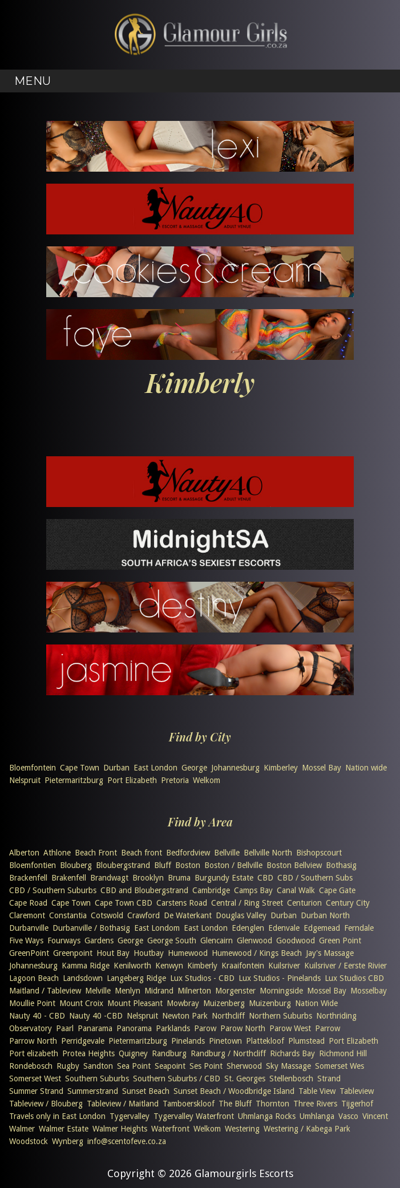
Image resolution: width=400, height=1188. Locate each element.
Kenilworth (132, 965)
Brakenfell (68, 877)
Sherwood (244, 1066)
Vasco (348, 1116)
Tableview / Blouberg (46, 1103)
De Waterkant (188, 915)
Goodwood (295, 940)
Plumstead (306, 1040)
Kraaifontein (242, 965)
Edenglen (248, 927)
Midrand (158, 990)
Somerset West (35, 1078)
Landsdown (83, 978)
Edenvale (284, 927)
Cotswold (107, 915)
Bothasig (341, 865)
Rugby (67, 1066)
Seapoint (170, 1066)
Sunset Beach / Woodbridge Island (233, 1091)
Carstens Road (181, 902)
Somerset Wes (339, 1066)
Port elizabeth (33, 1053)
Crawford (143, 915)
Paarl (65, 1028)
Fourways (63, 940)
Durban (116, 767)
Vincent (375, 1116)
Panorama (134, 1028)
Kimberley (281, 767)
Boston (187, 865)
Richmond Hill (343, 1053)
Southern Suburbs (97, 1078)
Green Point (340, 940)
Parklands (173, 1028)
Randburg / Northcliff (228, 1053)
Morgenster (235, 990)
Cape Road (28, 902)
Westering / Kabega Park (307, 1128)
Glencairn (216, 940)
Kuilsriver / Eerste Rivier (345, 965)
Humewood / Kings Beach (257, 953)
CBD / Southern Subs (315, 877)
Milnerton (194, 990)
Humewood (188, 953)
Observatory (30, 1028)
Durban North (325, 915)
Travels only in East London (57, 1116)
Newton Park (185, 1015)
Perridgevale (82, 1040)
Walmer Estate (63, 1128)
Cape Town (79, 767)
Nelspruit (25, 780)
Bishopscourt (319, 852)
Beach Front (96, 852)
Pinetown (225, 1040)
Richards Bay (292, 1053)
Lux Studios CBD (354, 978)
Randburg (169, 1053)
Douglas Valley (241, 915)
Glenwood (254, 940)
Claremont (27, 915)
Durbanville (29, 927)
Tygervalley (130, 1116)
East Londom (157, 927)
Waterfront (170, 1128)
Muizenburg (270, 1003)
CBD (265, 877)
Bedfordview (188, 852)
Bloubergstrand (123, 865)
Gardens (99, 940)
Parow (205, 1028)
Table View (317, 1091)
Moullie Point (32, 1003)
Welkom (206, 780)
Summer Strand (36, 1091)
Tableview (357, 1091)
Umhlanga (317, 1116)
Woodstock (28, 1141)
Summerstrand (92, 1091)
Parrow (327, 1028)
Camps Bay (253, 890)
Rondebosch (30, 1066)
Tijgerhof (357, 1103)
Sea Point (134, 1066)
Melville (98, 990)
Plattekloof (265, 1040)
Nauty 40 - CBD (37, 1015)
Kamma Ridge (86, 965)
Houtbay (149, 953)
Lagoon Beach (34, 978)
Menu (32, 81)
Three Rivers (315, 1103)
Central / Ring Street (247, 902)
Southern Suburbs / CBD (176, 1078)
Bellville (227, 852)
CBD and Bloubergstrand (144, 890)
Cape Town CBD (123, 902)
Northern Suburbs (280, 1015)
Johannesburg (235, 767)
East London (155, 767)
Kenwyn (169, 965)
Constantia (68, 915)
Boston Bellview (294, 865)
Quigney (133, 1053)
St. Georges (244, 1078)
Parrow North (33, 1040)
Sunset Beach (145, 1091)
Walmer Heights (119, 1128)
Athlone (57, 852)
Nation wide (366, 767)
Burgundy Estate (224, 877)
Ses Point (206, 1066)
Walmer (22, 1128)
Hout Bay (113, 953)
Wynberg (67, 1141)
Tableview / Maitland (123, 1103)
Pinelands (188, 1040)
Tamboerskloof (189, 1103)
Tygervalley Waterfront (193, 1116)
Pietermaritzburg (74, 780)
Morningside (281, 990)
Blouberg (76, 865)
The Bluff (235, 1103)
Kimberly (202, 965)
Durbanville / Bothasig (91, 927)
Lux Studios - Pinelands (280, 978)
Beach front (141, 852)
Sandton (98, 1066)
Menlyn (127, 990)
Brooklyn (148, 877)
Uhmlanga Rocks (267, 1116)
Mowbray (183, 1003)
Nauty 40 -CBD (96, 1015)
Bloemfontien (32, 865)
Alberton (24, 852)
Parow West (290, 1028)
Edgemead (322, 927)
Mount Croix (81, 1003)
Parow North (242, 1028)
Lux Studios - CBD (202, 978)
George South (171, 940)
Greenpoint (72, 953)
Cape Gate (337, 890)
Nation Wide (316, 1003)
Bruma (179, 877)
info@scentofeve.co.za (126, 1141)
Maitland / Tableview (45, 990)
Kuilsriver (284, 965)
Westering (242, 1128)
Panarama (95, 1028)
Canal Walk (296, 890)
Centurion (304, 902)
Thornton (272, 1103)
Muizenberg (224, 1003)
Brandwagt (109, 877)
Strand (329, 1078)
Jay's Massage (330, 953)
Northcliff (228, 1015)
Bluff (162, 865)
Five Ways (26, 940)
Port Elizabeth (132, 780)
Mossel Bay (321, 767)
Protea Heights (88, 1053)
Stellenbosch (291, 1078)
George (194, 767)
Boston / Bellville (233, 865)
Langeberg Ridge (136, 978)
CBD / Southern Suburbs (52, 890)
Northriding (336, 1015)
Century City (348, 902)
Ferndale (359, 927)
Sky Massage (288, 1066)
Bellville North (268, 852)
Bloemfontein (32, 767)
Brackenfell (28, 877)
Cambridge (211, 890)
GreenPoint (29, 953)
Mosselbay (368, 990)
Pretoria (175, 780)
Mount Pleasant (135, 1003)
